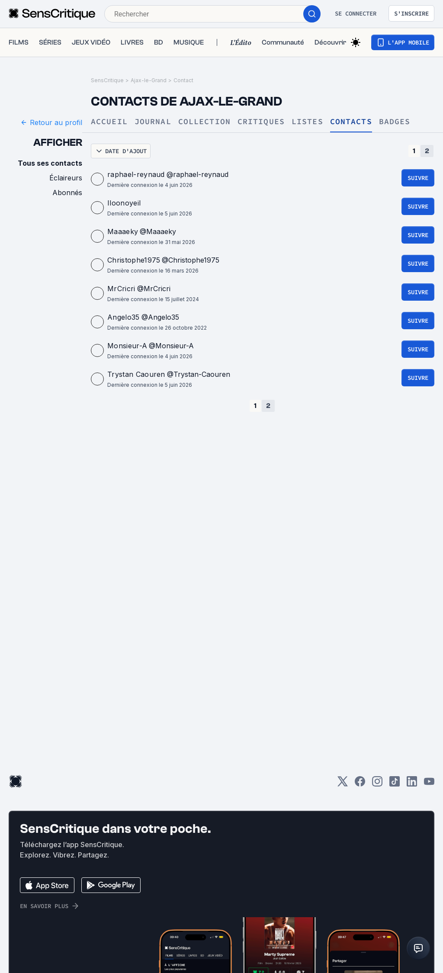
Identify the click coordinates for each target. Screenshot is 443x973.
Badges (395, 121)
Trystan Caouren (136, 374)
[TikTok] (394, 784)
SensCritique (107, 80)
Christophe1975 (133, 260)
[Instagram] (377, 784)
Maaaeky (122, 231)
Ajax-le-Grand (149, 80)
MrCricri (121, 288)
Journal (153, 121)
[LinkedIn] (412, 784)
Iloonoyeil (124, 203)
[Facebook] (360, 784)
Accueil (109, 121)
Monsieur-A (127, 345)
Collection (204, 121)
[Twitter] (342, 784)
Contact (183, 80)
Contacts (351, 121)
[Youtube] (429, 784)
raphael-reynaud (136, 174)
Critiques (261, 121)
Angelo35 (123, 317)
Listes (307, 121)
